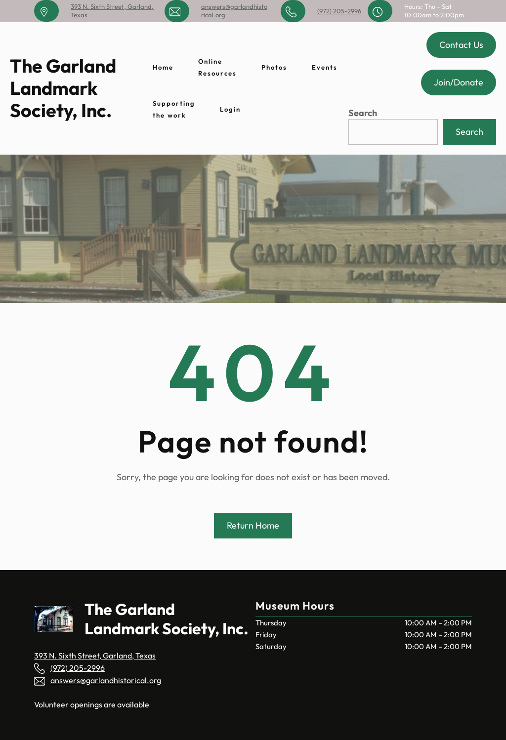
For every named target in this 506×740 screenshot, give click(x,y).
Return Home (253, 525)
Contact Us (461, 44)
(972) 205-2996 (339, 11)
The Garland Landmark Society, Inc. (63, 88)
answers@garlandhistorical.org (105, 680)
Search (362, 113)
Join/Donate (458, 82)
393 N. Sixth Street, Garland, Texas (95, 655)
